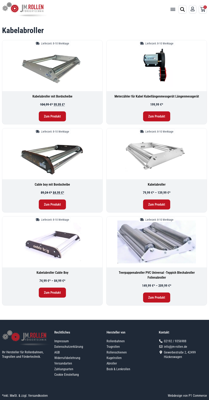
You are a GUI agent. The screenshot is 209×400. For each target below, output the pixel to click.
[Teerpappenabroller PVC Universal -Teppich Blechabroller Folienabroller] (157, 241)
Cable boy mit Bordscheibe (52, 184)
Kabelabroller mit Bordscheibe (52, 96)
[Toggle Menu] (172, 9)
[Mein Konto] (192, 9)
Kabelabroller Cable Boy (52, 273)
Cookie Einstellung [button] (66, 375)
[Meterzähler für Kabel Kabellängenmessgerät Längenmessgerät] (157, 65)
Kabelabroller (157, 184)
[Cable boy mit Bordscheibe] (52, 153)
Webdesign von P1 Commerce (187, 396)
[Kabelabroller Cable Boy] (52, 241)
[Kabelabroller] (157, 153)
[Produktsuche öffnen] (182, 9)
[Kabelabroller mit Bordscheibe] (52, 65)
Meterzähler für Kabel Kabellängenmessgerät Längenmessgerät (157, 96)
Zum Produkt (52, 116)
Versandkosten (38, 396)
